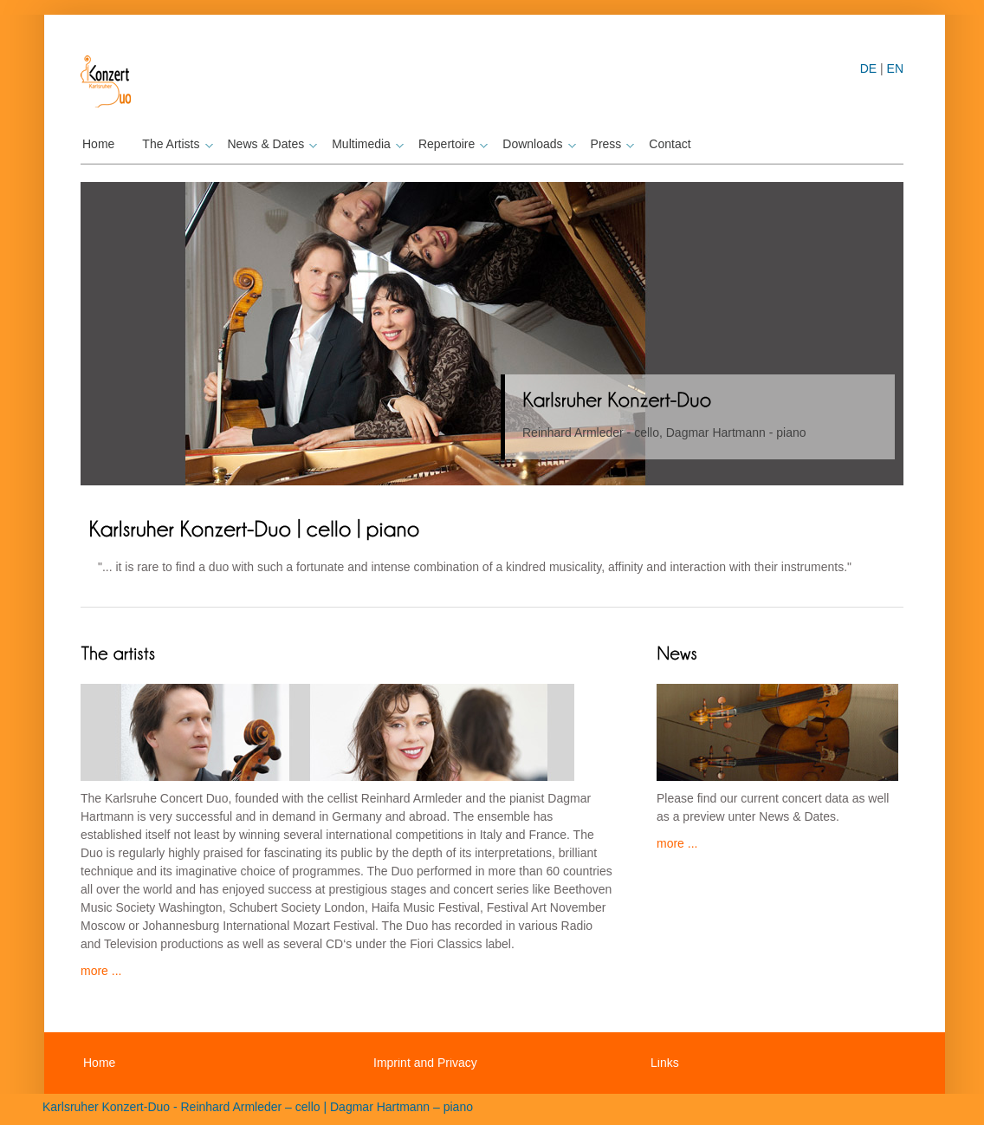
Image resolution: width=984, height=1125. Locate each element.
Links (665, 1063)
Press (611, 144)
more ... (101, 971)
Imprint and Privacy (425, 1063)
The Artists (175, 144)
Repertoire (450, 144)
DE (868, 68)
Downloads (536, 144)
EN (895, 68)
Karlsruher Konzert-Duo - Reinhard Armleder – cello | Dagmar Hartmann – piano (257, 1107)
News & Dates (271, 144)
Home (98, 144)
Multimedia (365, 144)
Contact (669, 144)
